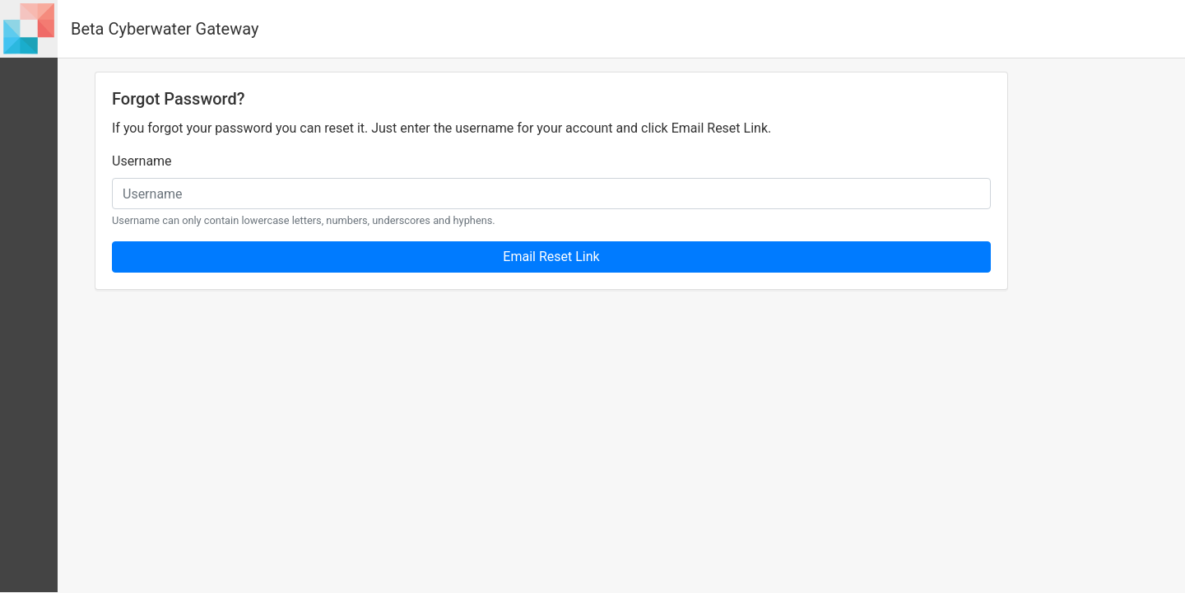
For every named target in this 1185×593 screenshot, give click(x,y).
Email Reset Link (551, 256)
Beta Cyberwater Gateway (164, 29)
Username (142, 161)
